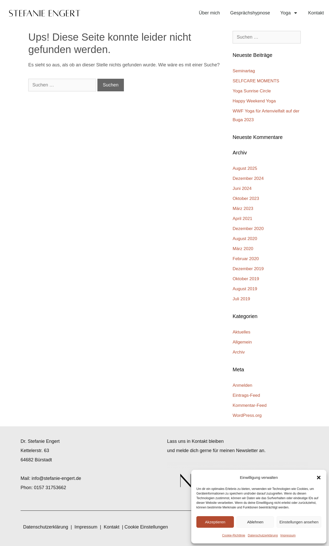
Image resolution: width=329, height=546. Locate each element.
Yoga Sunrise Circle (252, 91)
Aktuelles (241, 332)
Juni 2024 (242, 188)
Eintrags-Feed (246, 395)
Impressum (288, 535)
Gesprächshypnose (250, 12)
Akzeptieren (215, 522)
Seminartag (244, 70)
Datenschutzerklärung (263, 535)
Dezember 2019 (248, 268)
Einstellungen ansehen (298, 522)
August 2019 (245, 288)
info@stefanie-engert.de (56, 478)
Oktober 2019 (246, 278)
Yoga (289, 13)
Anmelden (242, 385)
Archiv (239, 352)
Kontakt (316, 12)
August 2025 (245, 168)
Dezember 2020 (248, 228)
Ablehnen (255, 522)
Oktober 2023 (246, 198)
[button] (318, 477)
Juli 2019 (241, 298)
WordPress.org (247, 415)
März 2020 (243, 248)
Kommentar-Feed (250, 405)
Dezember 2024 (248, 178)
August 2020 (245, 238)
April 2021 (242, 218)
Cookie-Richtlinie (233, 535)
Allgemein (242, 342)
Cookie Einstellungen (146, 527)
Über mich (209, 12)
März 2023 (243, 208)
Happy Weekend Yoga (255, 101)
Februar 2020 (246, 258)
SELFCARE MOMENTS (256, 80)
